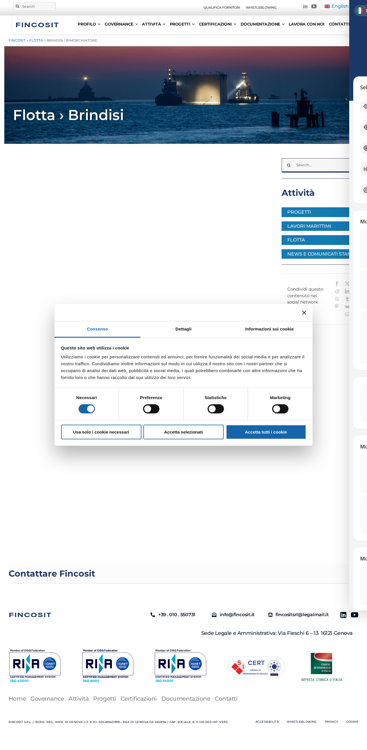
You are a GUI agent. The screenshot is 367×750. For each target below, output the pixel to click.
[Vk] (347, 306)
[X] (347, 284)
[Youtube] (352, 615)
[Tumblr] (347, 299)
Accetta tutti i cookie (266, 432)
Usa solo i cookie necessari (101, 432)
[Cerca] (17, 6)
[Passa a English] (337, 6)
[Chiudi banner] (304, 312)
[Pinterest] (336, 306)
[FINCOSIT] (37, 21)
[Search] (34, 6)
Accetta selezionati (183, 432)
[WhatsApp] (337, 299)
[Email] (347, 314)
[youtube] (314, 6)
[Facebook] (337, 284)
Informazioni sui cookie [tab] (269, 328)
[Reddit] (337, 291)
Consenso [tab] (97, 328)
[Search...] (320, 165)
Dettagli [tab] (183, 328)
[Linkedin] (341, 615)
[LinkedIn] (347, 291)
